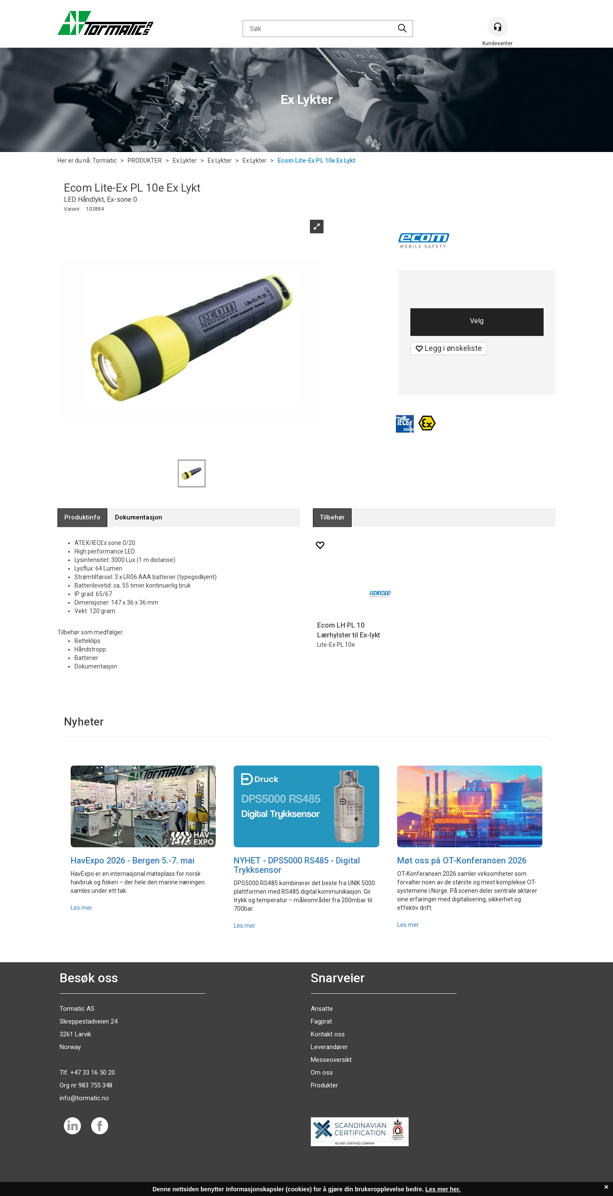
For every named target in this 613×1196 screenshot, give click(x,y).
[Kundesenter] (497, 27)
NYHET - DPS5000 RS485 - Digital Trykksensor (297, 865)
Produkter (324, 1085)
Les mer (81, 907)
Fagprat (321, 1021)
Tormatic (104, 160)
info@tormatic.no (84, 1098)
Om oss (322, 1072)
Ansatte (322, 1008)
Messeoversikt (331, 1060)
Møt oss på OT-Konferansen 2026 (462, 860)
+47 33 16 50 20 (92, 1072)
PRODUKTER (145, 160)
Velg (477, 321)
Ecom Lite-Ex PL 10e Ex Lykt (316, 160)
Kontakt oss (328, 1034)
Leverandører (329, 1047)
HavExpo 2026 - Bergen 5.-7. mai (133, 860)
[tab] (82, 517)
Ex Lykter (185, 160)
